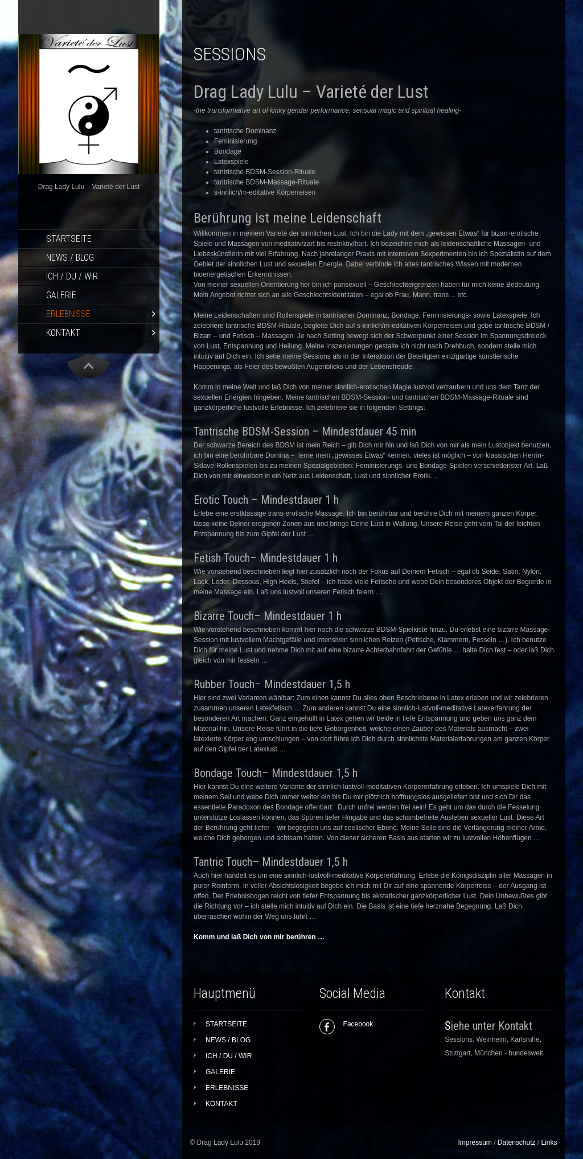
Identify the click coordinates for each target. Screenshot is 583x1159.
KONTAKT (63, 332)
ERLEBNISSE (68, 314)
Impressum (474, 1142)
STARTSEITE (69, 238)
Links (549, 1142)
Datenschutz (517, 1142)
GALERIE (61, 295)
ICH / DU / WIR (72, 276)
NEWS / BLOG (70, 257)
